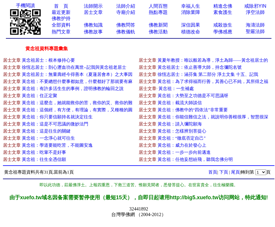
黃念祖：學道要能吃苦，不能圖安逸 (57, 145)
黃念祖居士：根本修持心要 (48, 60)
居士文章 (93, 12)
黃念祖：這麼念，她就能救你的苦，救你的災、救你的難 (77, 102)
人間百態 (158, 6)
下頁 (223, 172)
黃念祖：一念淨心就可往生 (48, 138)
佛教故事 (93, 31)
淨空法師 (255, 12)
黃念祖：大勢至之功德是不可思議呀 (193, 95)
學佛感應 (222, 31)
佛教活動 (158, 31)
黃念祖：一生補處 (176, 88)
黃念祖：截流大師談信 (180, 102)
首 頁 (61, 6)
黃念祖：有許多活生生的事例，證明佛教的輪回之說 (73, 88)
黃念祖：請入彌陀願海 (180, 124)
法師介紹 (125, 6)
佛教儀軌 (125, 31)
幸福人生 (190, 6)
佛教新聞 (158, 24)
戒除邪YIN (255, 6)
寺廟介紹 (125, 12)
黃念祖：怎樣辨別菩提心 (182, 131)
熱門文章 (61, 31)
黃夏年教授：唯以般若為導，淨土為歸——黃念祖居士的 (213, 60)
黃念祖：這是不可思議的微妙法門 (55, 124)
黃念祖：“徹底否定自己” (182, 138)
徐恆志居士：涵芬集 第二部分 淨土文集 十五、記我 (208, 74)
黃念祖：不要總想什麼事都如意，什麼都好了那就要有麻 (77, 81)
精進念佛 (222, 6)
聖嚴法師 (255, 31)
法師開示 (93, 6)
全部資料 (61, 24)
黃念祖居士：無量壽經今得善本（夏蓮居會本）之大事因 (77, 74)
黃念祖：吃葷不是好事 (44, 152)
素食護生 (222, 12)
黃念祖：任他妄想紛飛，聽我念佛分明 (195, 159)
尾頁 (235, 172)
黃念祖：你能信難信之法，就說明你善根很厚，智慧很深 (213, 117)
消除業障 (190, 12)
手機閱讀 (25, 5)
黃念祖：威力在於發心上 (182, 145)
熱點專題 (158, 12)
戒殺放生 (222, 24)
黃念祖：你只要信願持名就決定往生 (57, 117)
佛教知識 (93, 24)
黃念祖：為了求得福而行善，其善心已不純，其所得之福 (213, 81)
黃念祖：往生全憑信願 (44, 159)
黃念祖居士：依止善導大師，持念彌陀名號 (200, 67)
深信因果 (190, 24)
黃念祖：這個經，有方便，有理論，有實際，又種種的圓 (77, 109)
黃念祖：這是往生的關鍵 (46, 131)
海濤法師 (255, 24)
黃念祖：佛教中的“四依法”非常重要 (193, 109)
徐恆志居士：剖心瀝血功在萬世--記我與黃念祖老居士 (74, 67)
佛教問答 (125, 24)
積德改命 (190, 31)
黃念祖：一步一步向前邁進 (184, 152)
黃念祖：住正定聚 (39, 95)
